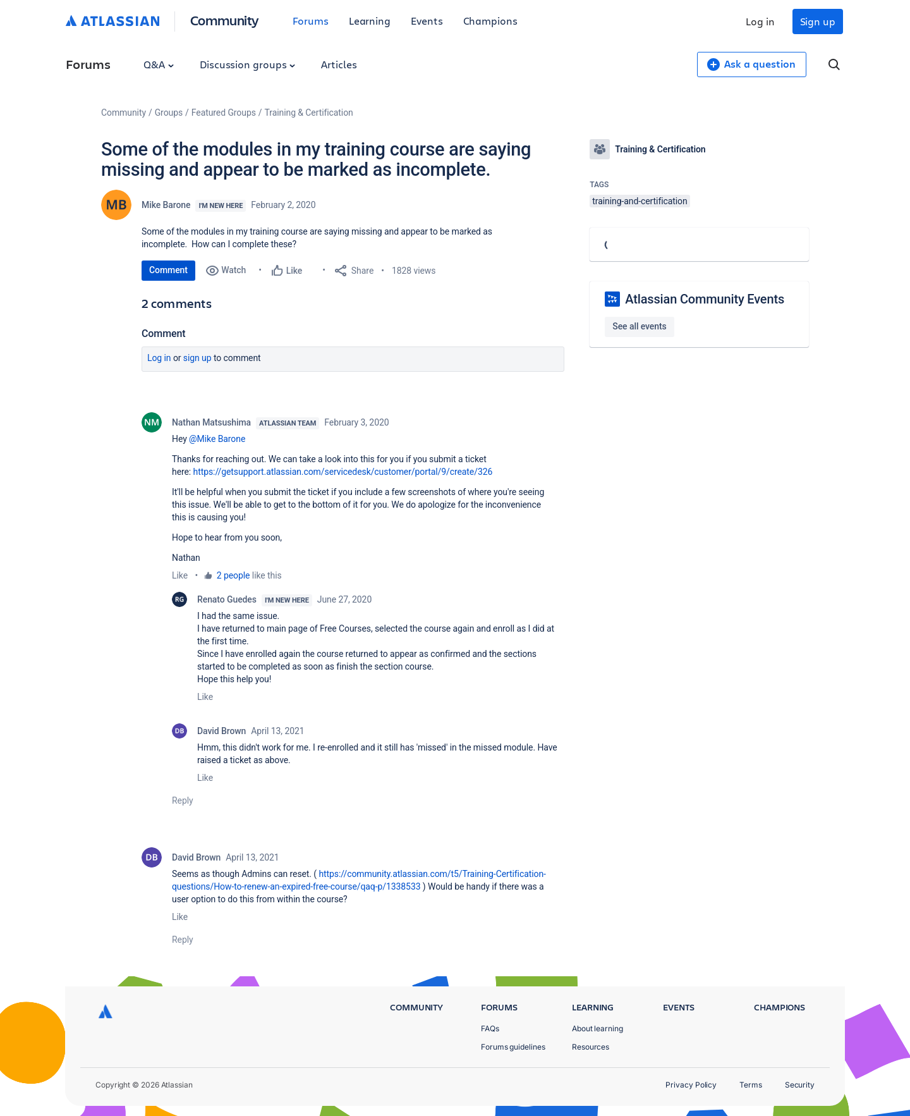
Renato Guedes (227, 599)
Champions (490, 20)
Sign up (817, 21)
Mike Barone (166, 205)
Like (180, 575)
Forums (311, 20)
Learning (370, 20)
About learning (597, 1028)
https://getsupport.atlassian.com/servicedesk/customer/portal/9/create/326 (343, 472)
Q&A (158, 64)
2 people (233, 575)
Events (427, 20)
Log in (760, 21)
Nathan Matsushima (211, 422)
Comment (168, 270)
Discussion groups (248, 64)
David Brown (221, 731)
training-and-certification (639, 201)
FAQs (490, 1028)
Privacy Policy (691, 1084)
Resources (590, 1047)
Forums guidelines (513, 1047)
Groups (169, 112)
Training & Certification (309, 112)
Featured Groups (223, 112)
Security (800, 1084)
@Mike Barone (217, 439)
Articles (338, 64)
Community (224, 20)
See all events (639, 326)
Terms (750, 1084)
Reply (182, 800)
